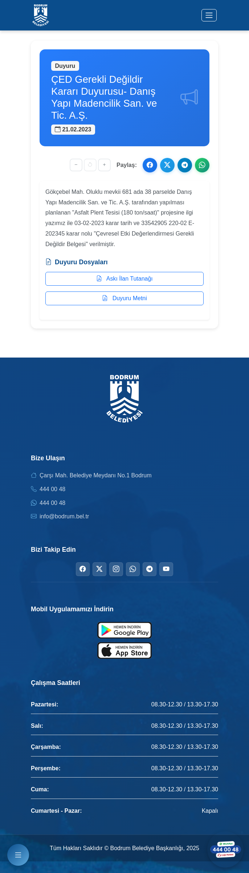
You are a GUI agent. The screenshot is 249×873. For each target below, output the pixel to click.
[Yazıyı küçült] (76, 165)
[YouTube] (166, 569)
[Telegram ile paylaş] (184, 165)
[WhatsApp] (133, 569)
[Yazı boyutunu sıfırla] (90, 165)
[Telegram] (149, 569)
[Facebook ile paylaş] (150, 165)
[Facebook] (83, 569)
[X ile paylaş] (167, 165)
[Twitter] (99, 569)
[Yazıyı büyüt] (104, 165)
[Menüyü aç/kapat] (209, 15)
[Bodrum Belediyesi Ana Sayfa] (40, 15)
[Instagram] (116, 569)
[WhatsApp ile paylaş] (202, 165)
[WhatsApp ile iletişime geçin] (225, 849)
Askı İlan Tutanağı (124, 279)
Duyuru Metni (124, 298)
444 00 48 (52, 489)
